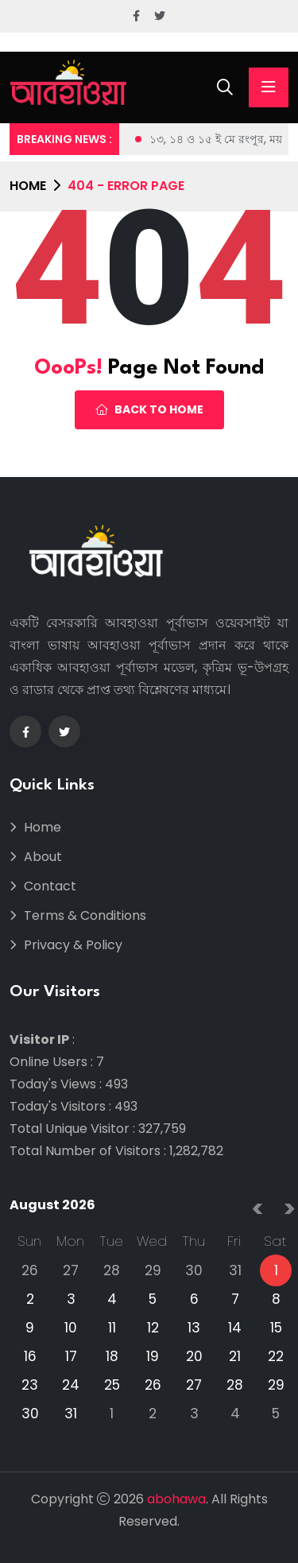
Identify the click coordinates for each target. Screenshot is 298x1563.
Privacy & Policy (73, 945)
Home (28, 185)
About (43, 856)
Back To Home (149, 409)
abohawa (176, 1499)
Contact (50, 886)
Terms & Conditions (85, 915)
